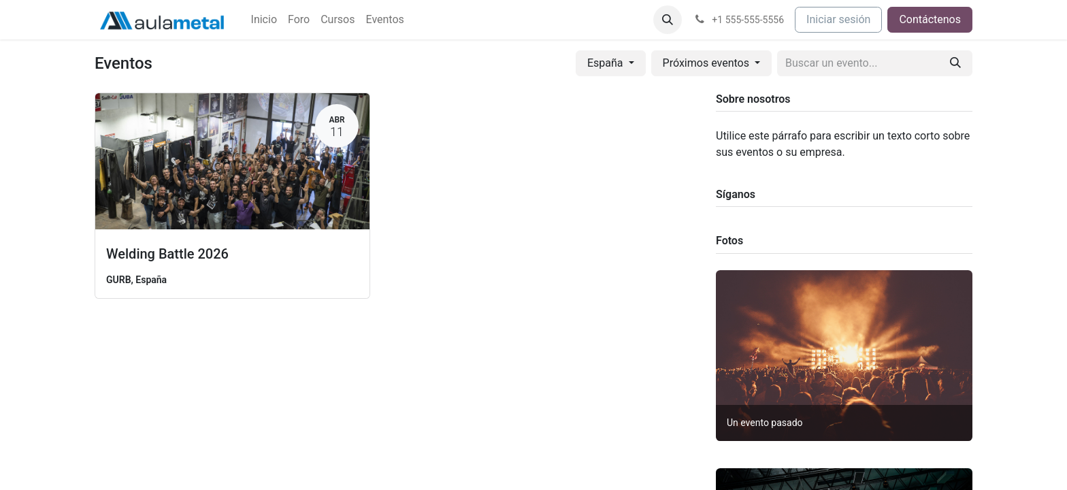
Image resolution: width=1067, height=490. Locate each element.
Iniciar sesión (838, 19)
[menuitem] (264, 19)
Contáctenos (930, 19)
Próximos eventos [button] (707, 62)
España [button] (606, 62)
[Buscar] (955, 63)
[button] (667, 19)
